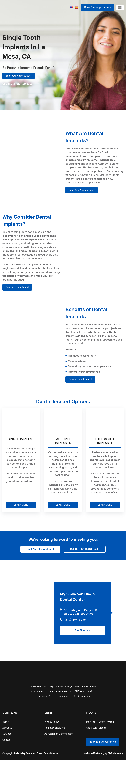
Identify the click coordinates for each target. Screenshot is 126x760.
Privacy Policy (51, 722)
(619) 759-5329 (24, 84)
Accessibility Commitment (58, 734)
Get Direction (82, 630)
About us (7, 728)
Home (5, 722)
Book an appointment (17, 287)
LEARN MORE (21, 505)
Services (6, 734)
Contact (6, 740)
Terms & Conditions (54, 728)
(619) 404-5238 (73, 619)
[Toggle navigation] (120, 7)
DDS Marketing (116, 753)
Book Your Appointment (97, 7)
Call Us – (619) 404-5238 (84, 549)
